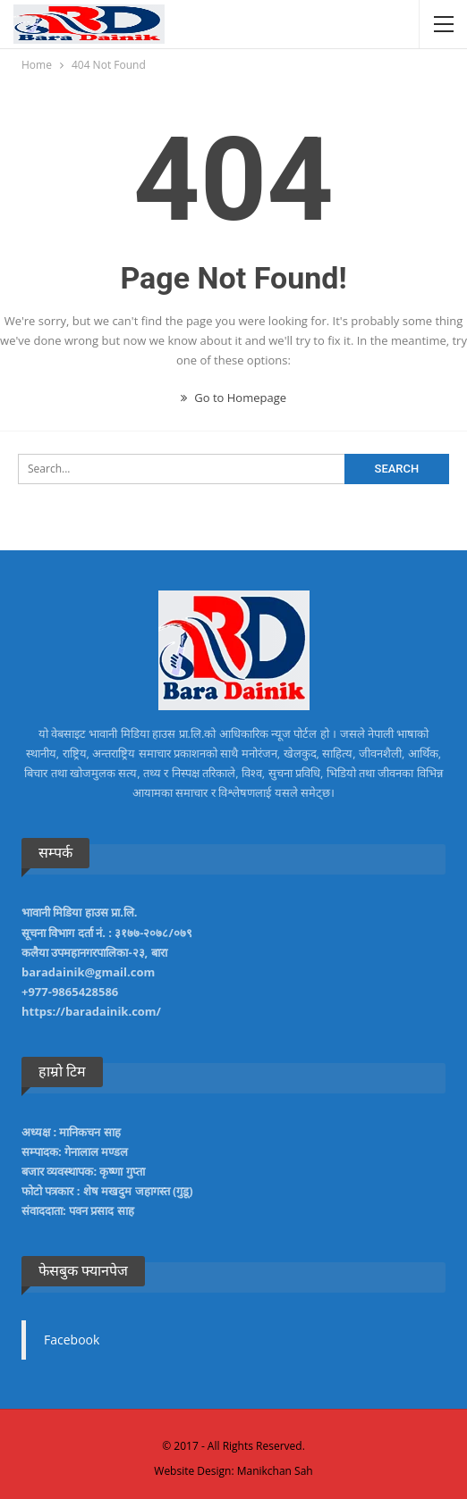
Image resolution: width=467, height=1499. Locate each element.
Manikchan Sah (275, 1470)
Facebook (71, 1339)
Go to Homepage (233, 397)
